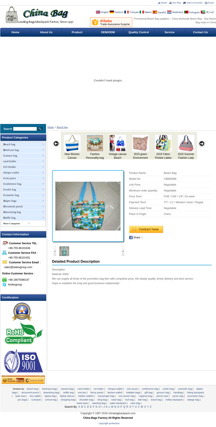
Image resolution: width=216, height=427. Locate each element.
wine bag (135, 403)
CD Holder (9, 166)
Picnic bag (178, 396)
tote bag (142, 399)
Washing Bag (99, 403)
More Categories (11, 223)
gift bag (149, 392)
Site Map (176, 2)
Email (211, 2)
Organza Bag (146, 396)
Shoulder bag (86, 399)
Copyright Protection (109, 423)
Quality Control (139, 32)
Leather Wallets (86, 396)
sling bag (102, 399)
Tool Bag (129, 399)
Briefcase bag (11, 150)
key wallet (35, 396)
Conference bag (12, 183)
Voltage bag (193, 399)
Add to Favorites (194, 2)
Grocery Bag (163, 392)
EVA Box (82, 392)
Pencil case (162, 396)
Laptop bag (50, 396)
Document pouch (13, 206)
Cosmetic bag (11, 195)
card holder (9, 161)
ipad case (20, 396)
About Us (46, 32)
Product (77, 32)
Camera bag (10, 155)
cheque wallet (11, 172)
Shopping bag (68, 399)
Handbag (178, 392)
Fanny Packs (97, 392)
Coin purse (9, 178)
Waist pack (82, 403)
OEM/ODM (108, 32)
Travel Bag (156, 399)
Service (170, 32)
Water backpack (118, 403)
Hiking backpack (195, 392)
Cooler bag (9, 189)
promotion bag (195, 396)
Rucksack (36, 399)
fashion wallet (115, 392)
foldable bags (133, 392)
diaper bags (9, 200)
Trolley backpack (174, 399)
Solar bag (116, 399)
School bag (51, 399)
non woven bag (127, 396)
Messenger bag (106, 396)
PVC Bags (23, 399)
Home (164, 2)
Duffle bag (9, 217)
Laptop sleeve (67, 396)
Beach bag (9, 144)
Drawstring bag (12, 212)
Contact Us (200, 32)
